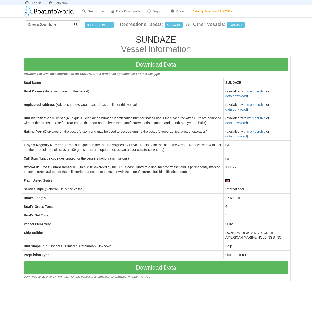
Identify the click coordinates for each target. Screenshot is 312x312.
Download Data (156, 64)
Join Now (58, 3)
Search (93, 11)
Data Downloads (126, 11)
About (178, 11)
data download (236, 96)
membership (256, 91)
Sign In (33, 3)
